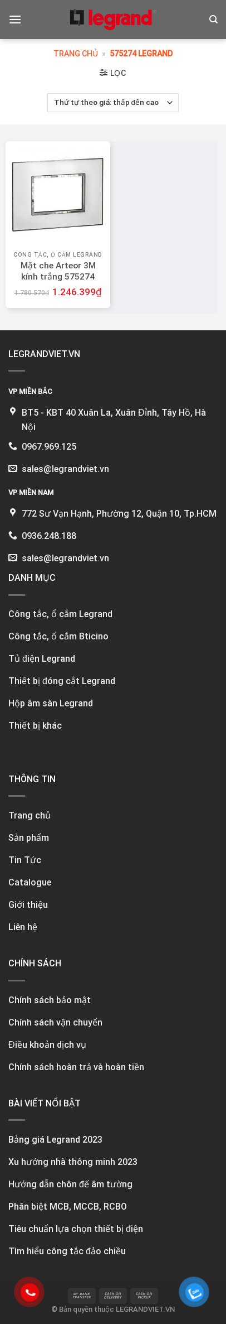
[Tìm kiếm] (213, 19)
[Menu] (15, 19)
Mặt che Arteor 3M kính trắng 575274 (58, 271)
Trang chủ (75, 53)
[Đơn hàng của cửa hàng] (112, 102)
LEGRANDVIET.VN (145, 1309)
